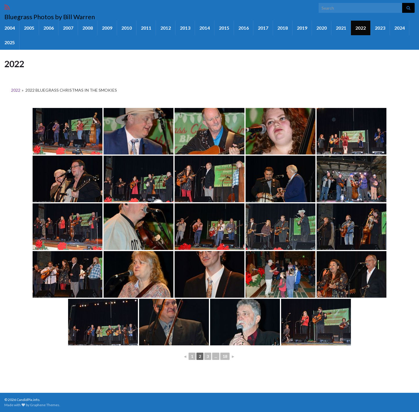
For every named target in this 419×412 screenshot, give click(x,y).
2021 (341, 28)
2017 (263, 28)
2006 (48, 28)
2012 (165, 28)
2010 (126, 28)
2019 (302, 28)
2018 (282, 28)
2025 (9, 42)
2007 (68, 28)
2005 (29, 28)
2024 (399, 28)
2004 (9, 28)
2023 (380, 28)
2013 (185, 28)
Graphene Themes (44, 405)
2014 (204, 28)
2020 (321, 28)
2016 (243, 28)
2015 (224, 28)
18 (225, 356)
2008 (87, 28)
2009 (107, 28)
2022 (360, 28)
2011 (146, 28)
